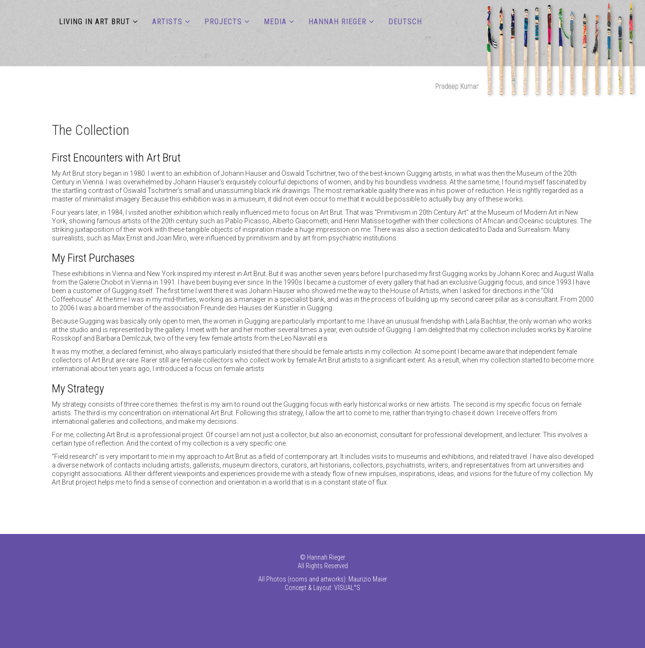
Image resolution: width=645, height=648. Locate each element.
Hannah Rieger (337, 21)
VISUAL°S (347, 587)
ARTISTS (167, 21)
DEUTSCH (405, 21)
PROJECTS (223, 21)
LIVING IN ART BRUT (94, 21)
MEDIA (275, 21)
